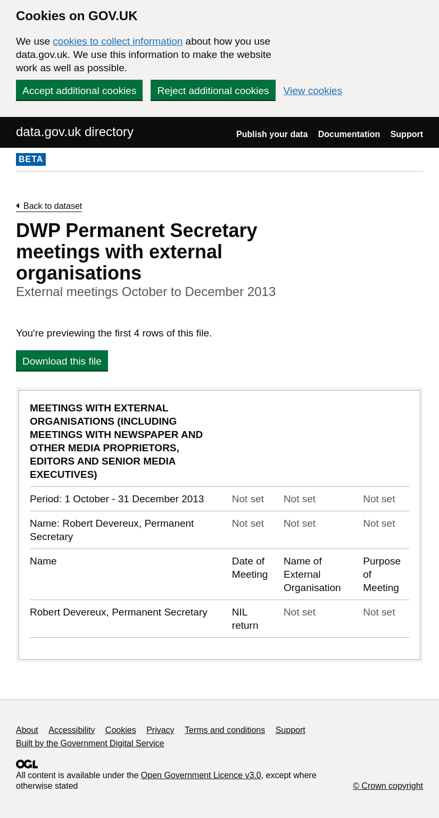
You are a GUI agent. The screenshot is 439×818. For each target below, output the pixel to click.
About (27, 730)
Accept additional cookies (79, 90)
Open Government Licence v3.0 (201, 775)
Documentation (349, 134)
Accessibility (71, 730)
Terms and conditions (225, 730)
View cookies (313, 91)
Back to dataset (52, 205)
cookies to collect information (118, 41)
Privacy (160, 730)
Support (407, 134)
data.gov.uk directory (75, 131)
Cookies (120, 730)
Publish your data (272, 134)
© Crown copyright (388, 785)
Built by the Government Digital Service (90, 743)
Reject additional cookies (213, 90)
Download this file (62, 361)
